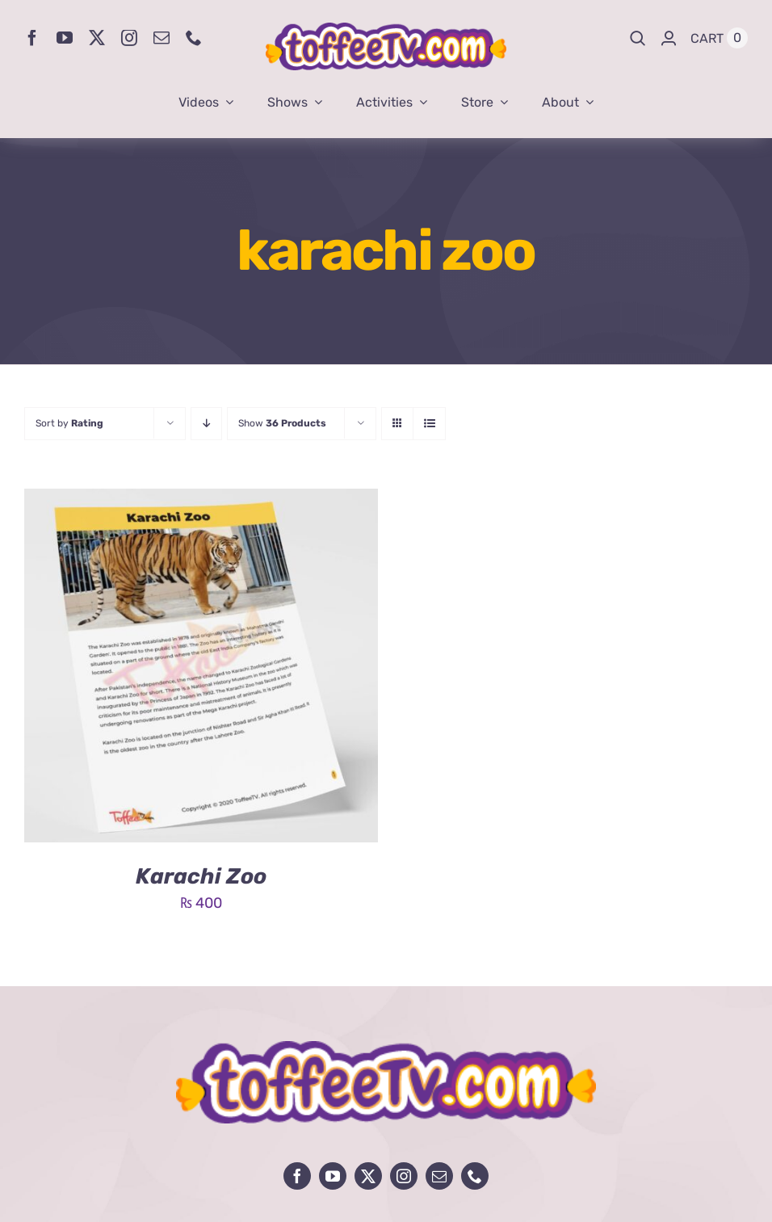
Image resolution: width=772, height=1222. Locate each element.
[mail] (161, 38)
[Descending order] (206, 423)
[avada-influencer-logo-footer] (386, 1048)
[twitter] (97, 38)
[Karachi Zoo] (201, 501)
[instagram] (129, 38)
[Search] (638, 38)
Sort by (69, 423)
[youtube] (65, 38)
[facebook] (32, 38)
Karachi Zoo (201, 876)
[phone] (194, 38)
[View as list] (429, 423)
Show (282, 423)
